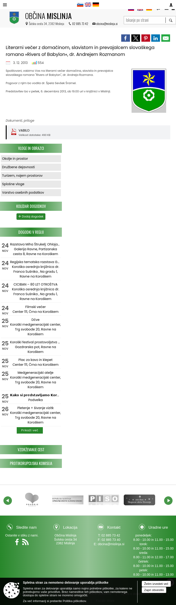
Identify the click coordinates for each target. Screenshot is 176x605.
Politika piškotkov (74, 601)
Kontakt (114, 527)
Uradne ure (158, 527)
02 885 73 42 (80, 23)
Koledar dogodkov (31, 206)
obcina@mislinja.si (107, 23)
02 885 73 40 (111, 540)
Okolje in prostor (15, 158)
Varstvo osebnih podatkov (23, 192)
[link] (125, 38)
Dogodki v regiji (31, 232)
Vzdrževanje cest (31, 449)
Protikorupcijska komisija (31, 463)
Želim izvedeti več (156, 584)
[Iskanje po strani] (144, 19)
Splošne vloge (13, 184)
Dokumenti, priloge (20, 120)
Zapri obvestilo (154, 590)
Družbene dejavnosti (18, 167)
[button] (7, 500)
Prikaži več (29, 430)
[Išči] (170, 20)
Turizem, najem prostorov (22, 175)
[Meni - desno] (171, 4)
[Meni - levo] (4, 4)
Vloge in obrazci (31, 148)
